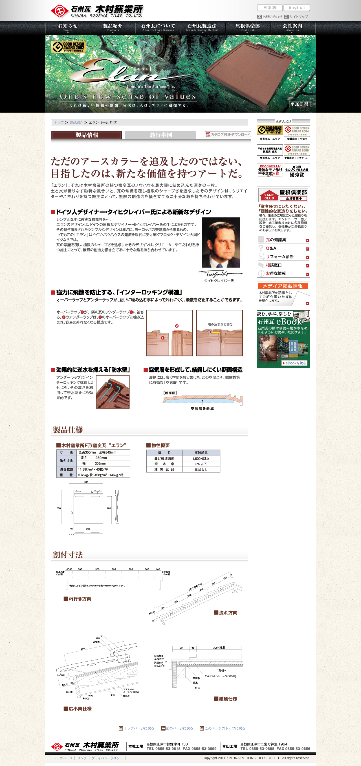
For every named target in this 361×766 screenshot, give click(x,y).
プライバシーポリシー (107, 758)
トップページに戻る (136, 728)
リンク (82, 758)
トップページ (63, 758)
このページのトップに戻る (222, 728)
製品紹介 (76, 122)
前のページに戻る (177, 728)
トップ (59, 122)
